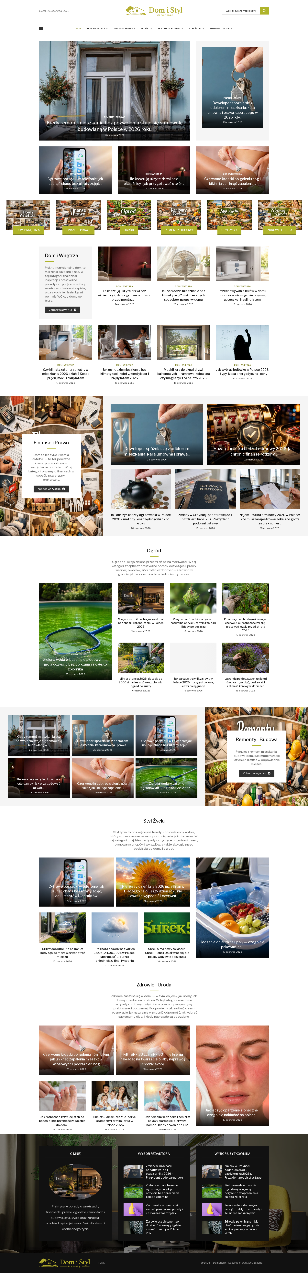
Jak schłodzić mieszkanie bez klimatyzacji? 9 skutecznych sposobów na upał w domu (183, 295)
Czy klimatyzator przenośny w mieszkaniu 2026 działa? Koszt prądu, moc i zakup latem (65, 374)
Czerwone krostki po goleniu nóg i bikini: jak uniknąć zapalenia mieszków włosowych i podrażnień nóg (76, 1059)
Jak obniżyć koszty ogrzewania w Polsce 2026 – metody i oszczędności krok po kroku (141, 519)
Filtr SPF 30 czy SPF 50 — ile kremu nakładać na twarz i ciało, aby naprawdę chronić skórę (152, 1059)
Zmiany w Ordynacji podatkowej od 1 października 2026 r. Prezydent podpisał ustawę (205, 519)
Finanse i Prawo (123, 28)
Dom (78, 28)
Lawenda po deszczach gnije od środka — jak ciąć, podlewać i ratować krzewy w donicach (246, 682)
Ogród (145, 28)
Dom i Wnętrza (96, 28)
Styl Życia (195, 28)
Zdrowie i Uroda (220, 28)
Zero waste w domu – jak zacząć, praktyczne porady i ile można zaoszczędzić (164, 1209)
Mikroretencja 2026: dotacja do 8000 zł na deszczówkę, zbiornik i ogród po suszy (140, 682)
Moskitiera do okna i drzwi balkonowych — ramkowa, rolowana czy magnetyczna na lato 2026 (183, 374)
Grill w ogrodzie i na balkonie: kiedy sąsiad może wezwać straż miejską (62, 953)
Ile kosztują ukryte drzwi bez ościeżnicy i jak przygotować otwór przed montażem (124, 295)
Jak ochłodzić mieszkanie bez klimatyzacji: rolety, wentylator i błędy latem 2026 (124, 374)
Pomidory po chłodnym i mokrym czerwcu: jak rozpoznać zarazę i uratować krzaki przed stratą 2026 (245, 624)
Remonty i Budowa (169, 28)
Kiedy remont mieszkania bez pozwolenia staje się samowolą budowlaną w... (39, 741)
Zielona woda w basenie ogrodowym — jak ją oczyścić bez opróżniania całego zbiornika (75, 664)
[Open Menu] (41, 28)
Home (101, 1262)
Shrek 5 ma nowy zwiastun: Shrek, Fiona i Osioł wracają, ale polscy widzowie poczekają (167, 953)
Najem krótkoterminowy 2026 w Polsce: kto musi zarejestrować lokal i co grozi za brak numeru (270, 519)
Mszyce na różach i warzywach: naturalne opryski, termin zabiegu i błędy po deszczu (193, 622)
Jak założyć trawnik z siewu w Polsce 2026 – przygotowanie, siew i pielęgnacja (193, 682)
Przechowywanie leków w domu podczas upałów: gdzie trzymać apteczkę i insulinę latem (242, 295)
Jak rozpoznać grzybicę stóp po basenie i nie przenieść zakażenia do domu (62, 1121)
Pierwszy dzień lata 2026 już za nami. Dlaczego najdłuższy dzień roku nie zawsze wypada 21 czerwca (153, 891)
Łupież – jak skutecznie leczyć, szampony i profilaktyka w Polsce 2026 (114, 1121)
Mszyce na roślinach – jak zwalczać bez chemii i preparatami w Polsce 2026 (141, 622)
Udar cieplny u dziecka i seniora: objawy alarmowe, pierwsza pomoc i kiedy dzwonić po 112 (167, 1121)
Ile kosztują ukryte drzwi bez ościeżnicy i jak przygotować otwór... (38, 783)
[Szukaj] (245, 11)
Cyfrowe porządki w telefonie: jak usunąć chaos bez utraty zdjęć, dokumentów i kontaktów (76, 891)
